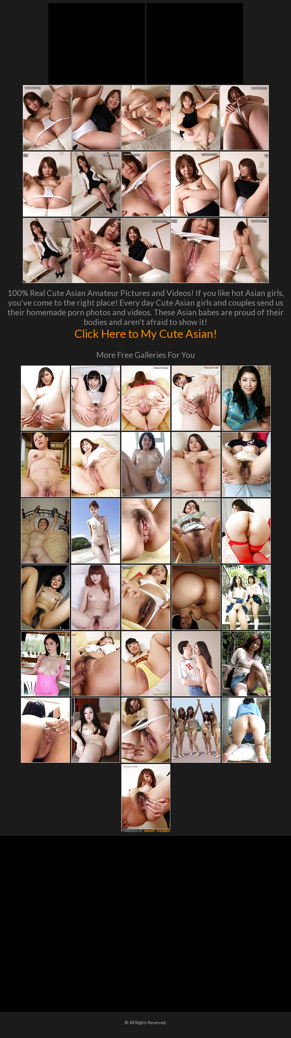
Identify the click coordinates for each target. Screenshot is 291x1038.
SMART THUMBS (157, 831)
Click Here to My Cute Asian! (145, 333)
